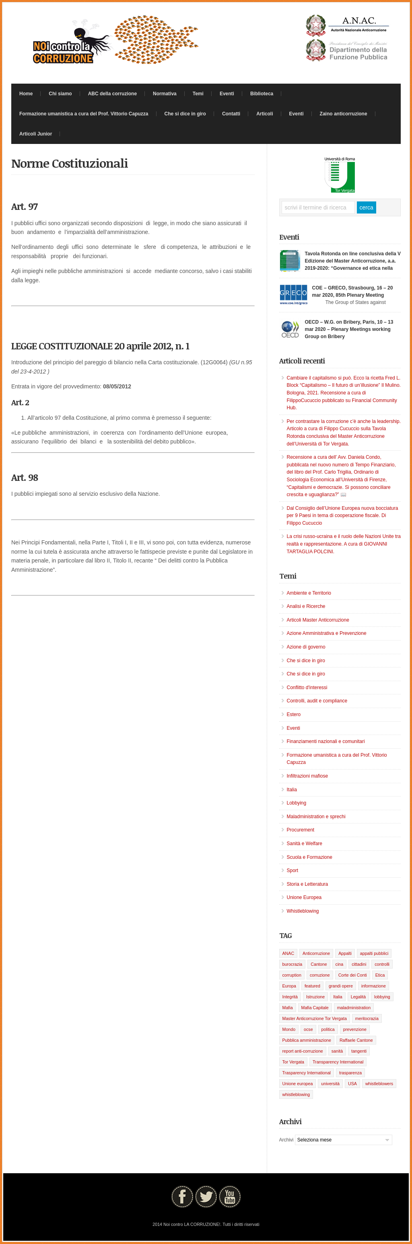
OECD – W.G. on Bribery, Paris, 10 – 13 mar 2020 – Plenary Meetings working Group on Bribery (349, 329)
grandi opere (341, 985)
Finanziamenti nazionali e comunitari (326, 741)
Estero (294, 714)
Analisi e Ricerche (306, 606)
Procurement (301, 830)
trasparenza (350, 1072)
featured (312, 985)
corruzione (320, 975)
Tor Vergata (293, 1061)
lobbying (382, 996)
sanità (337, 1051)
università (330, 1083)
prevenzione (355, 1029)
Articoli (264, 114)
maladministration (354, 1007)
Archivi (286, 1140)
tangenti (359, 1051)
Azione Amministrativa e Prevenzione (327, 633)
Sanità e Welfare (305, 843)
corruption (291, 975)
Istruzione (315, 996)
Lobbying (297, 803)
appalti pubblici (374, 953)
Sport (293, 870)
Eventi (227, 93)
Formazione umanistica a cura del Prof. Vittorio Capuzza (83, 114)
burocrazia (292, 964)
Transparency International (338, 1061)
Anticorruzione (316, 953)
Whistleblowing (303, 911)
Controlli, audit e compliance (317, 701)
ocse (308, 1029)
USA (352, 1083)
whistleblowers (379, 1083)
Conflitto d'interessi (307, 687)
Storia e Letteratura (307, 884)
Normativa (165, 93)
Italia (292, 789)
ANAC (288, 953)
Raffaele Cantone (356, 1040)
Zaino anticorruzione (343, 114)
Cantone (319, 964)
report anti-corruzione (302, 1051)
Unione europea (297, 1083)
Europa (289, 985)
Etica (380, 975)
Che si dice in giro (185, 114)
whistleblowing (296, 1094)
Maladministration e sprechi (316, 816)
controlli (382, 964)
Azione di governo (306, 647)
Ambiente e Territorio (309, 593)
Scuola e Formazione (309, 857)
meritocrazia (367, 1018)
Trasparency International (306, 1072)
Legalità (358, 996)
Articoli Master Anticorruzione (318, 620)
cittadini (359, 964)
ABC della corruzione (112, 93)
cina (340, 964)
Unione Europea (304, 897)
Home (26, 93)
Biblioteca (261, 93)
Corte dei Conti (352, 975)
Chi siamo (60, 93)
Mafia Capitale (315, 1007)
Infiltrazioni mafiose (307, 776)
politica (328, 1029)
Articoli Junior (35, 134)
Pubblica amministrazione (306, 1040)
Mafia (287, 1007)
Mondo (289, 1029)
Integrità (290, 996)
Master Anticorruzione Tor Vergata (314, 1018)
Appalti (345, 953)
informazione (373, 985)
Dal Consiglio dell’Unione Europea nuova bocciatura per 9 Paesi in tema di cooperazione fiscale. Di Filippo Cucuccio (342, 515)
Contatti (231, 114)
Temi (198, 93)
